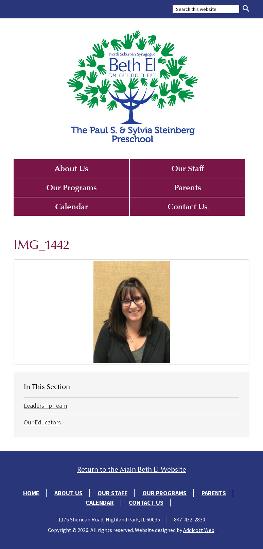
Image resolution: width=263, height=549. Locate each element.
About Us (71, 168)
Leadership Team (45, 405)
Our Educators (42, 422)
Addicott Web (198, 530)
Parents (187, 187)
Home (31, 493)
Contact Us (188, 206)
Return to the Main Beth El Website (131, 469)
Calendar (71, 206)
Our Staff (187, 168)
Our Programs (71, 187)
